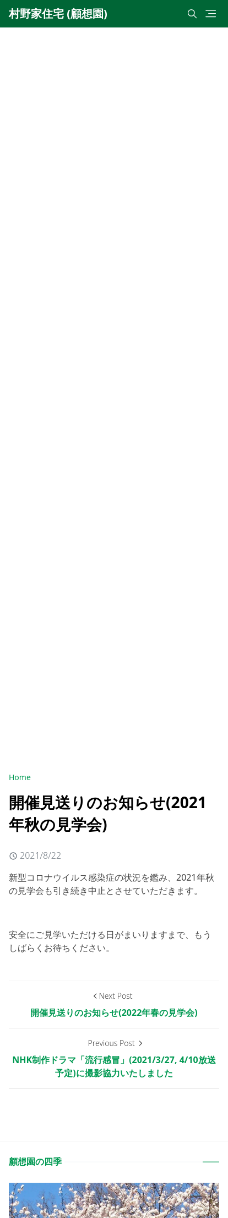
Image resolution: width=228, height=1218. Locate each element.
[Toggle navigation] (210, 13)
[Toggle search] (192, 14)
